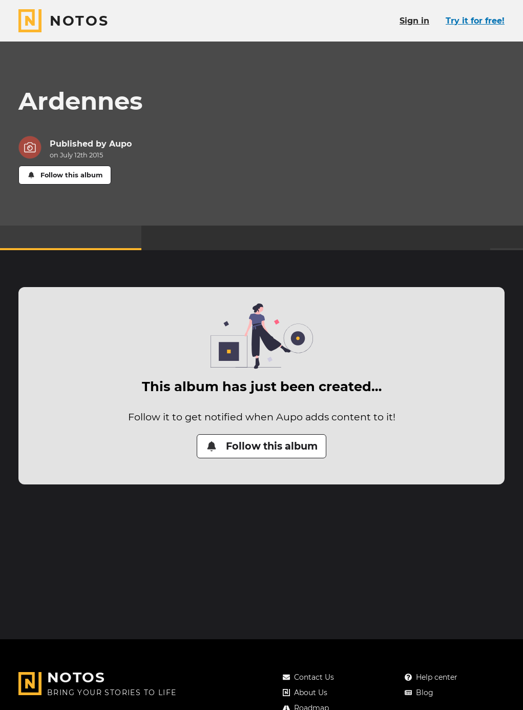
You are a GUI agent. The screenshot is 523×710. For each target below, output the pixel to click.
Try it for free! (475, 21)
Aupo (120, 144)
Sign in (414, 21)
